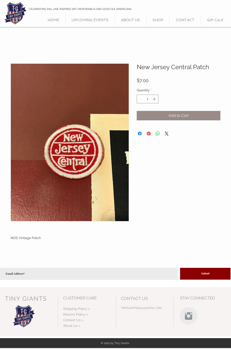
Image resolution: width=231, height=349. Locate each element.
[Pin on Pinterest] (149, 133)
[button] (157, 20)
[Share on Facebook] (140, 133)
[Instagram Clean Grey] (188, 316)
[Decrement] (140, 99)
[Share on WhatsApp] (158, 133)
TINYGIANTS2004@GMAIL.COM (141, 308)
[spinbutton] (147, 99)
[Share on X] (166, 133)
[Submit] (205, 274)
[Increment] (155, 99)
